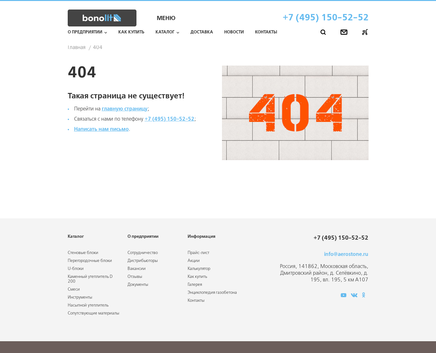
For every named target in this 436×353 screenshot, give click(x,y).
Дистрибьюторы (143, 261)
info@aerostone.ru (346, 254)
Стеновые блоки (83, 253)
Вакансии (137, 269)
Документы (138, 285)
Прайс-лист (198, 253)
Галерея (195, 285)
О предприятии (85, 32)
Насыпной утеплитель (88, 305)
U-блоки (76, 269)
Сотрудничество (143, 253)
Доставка (201, 32)
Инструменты (80, 297)
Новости (234, 32)
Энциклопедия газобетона (212, 293)
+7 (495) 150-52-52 (326, 18)
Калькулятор (199, 269)
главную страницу (125, 109)
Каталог (165, 32)
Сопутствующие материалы (93, 313)
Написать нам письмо (101, 129)
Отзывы (135, 277)
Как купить (131, 32)
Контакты (266, 32)
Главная (77, 47)
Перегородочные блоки (90, 261)
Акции (194, 261)
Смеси (74, 289)
